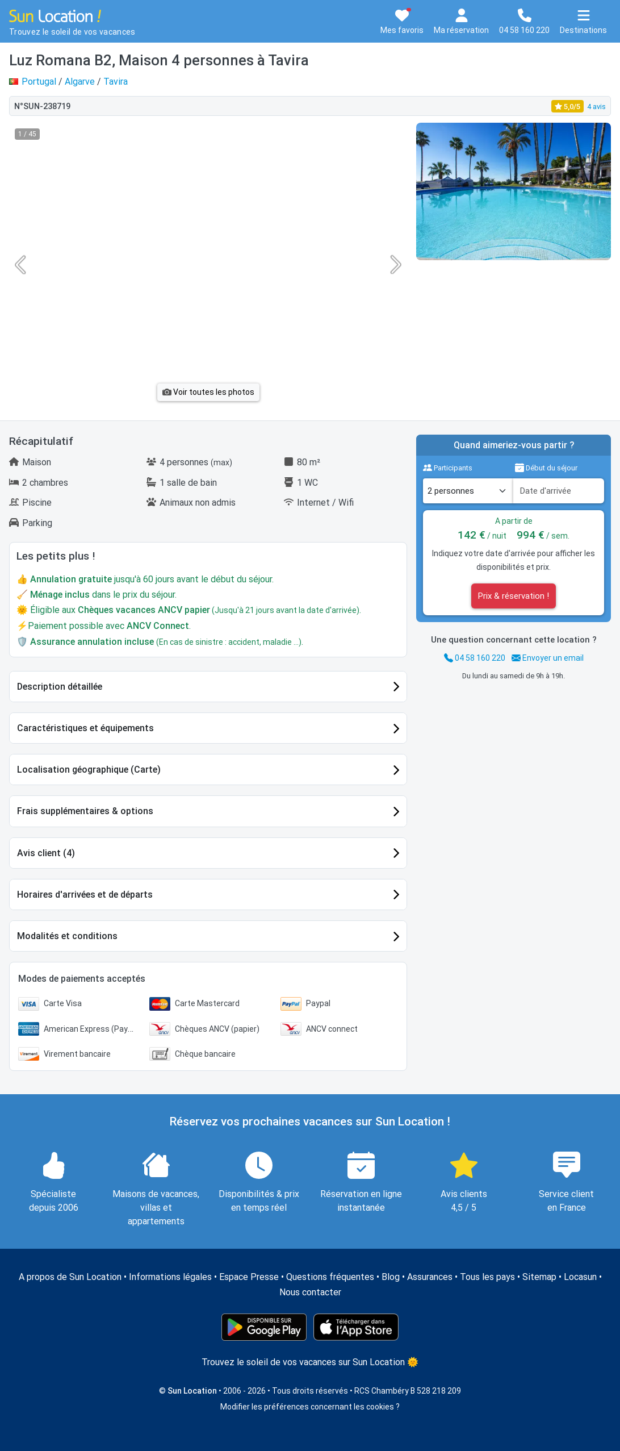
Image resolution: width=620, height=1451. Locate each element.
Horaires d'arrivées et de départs (85, 894)
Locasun (580, 1276)
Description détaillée (59, 686)
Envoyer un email (548, 657)
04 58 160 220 (474, 657)
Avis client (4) (46, 853)
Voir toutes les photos (208, 392)
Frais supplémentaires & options (85, 811)
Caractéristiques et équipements (85, 728)
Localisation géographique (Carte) (89, 769)
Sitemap (539, 1276)
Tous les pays (487, 1276)
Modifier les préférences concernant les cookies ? (310, 1406)
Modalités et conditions (67, 936)
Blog (391, 1276)
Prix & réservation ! (513, 596)
